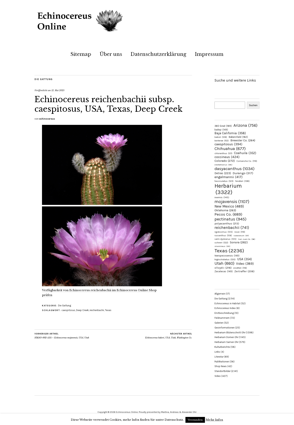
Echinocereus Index (225, 308)
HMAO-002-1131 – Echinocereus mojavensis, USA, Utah (61, 335)
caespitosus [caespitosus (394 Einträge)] (228, 144)
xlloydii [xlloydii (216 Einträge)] (223, 267)
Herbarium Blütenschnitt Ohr (229, 332)
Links (217, 351)
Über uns (111, 54)
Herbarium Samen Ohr (226, 342)
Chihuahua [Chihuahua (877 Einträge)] (230, 148)
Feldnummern (222, 317)
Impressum (209, 54)
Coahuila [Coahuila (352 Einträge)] (245, 153)
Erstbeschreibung (224, 313)
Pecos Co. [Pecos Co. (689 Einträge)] (228, 214)
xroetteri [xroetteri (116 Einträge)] (240, 268)
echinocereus (47, 118)
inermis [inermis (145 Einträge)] (221, 197)
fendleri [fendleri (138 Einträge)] (242, 181)
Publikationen (221, 361)
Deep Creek (82, 310)
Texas (108, 310)
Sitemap (80, 54)
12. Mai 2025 (57, 90)
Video (217, 376)
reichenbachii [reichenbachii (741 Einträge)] (231, 227)
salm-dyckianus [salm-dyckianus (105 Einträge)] (225, 239)
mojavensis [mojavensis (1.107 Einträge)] (231, 201)
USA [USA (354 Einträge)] (244, 259)
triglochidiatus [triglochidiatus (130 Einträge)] (225, 259)
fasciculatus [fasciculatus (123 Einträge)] (223, 181)
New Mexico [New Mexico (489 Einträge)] (229, 206)
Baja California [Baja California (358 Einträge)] (230, 133)
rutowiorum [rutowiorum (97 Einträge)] (241, 235)
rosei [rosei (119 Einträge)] (239, 232)
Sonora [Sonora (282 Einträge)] (239, 242)
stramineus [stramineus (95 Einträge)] (222, 246)
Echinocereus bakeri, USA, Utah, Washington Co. (168, 335)
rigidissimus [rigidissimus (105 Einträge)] (223, 232)
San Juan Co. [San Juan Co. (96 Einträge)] (246, 239)
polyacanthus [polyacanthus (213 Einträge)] (226, 223)
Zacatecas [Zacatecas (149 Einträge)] (223, 271)
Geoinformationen (224, 327)
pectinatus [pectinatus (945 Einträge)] (230, 219)
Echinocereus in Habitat (227, 303)
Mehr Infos (214, 419)
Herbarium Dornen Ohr (226, 337)
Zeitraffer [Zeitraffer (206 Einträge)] (244, 271)
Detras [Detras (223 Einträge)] (222, 173)
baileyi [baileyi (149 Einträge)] (221, 129)
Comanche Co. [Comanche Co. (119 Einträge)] (246, 161)
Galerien (218, 322)
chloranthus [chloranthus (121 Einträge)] (223, 153)
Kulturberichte (222, 347)
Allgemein (219, 293)
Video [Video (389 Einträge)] (245, 264)
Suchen (253, 105)
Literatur (219, 356)
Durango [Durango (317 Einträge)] (243, 173)
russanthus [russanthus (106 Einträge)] (223, 235)
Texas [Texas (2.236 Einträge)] (229, 251)
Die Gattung (43, 79)
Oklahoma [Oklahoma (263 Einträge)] (225, 210)
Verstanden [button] (195, 419)
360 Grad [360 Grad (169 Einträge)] (223, 125)
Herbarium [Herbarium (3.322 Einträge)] (228, 189)
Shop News (220, 366)
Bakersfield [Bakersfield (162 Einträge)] (238, 137)
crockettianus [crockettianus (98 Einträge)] (223, 164)
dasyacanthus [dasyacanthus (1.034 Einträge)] (234, 168)
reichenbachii (97, 310)
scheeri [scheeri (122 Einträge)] (221, 242)
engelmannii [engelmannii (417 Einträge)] (228, 177)
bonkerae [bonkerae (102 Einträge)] (221, 140)
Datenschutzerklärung (158, 54)
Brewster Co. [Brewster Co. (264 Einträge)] (242, 140)
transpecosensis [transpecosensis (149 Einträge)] (226, 255)
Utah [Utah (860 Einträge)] (224, 263)
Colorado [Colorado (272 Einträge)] (224, 161)
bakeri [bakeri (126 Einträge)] (220, 137)
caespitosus (68, 310)
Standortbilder (222, 371)
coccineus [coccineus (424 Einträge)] (226, 157)
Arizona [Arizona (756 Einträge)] (245, 125)
